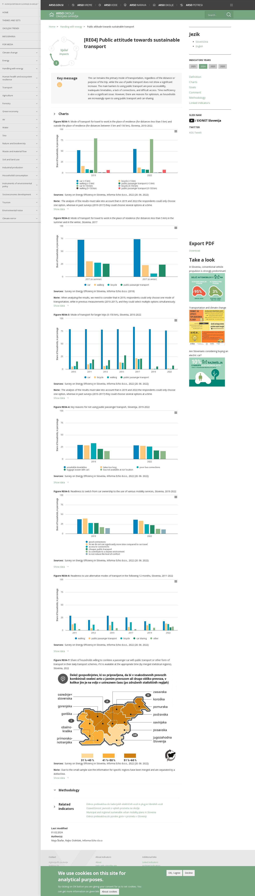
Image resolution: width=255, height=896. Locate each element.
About (98, 862)
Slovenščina (202, 41)
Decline (189, 873)
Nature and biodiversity (14, 143)
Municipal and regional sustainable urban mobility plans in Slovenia (121, 812)
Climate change (10, 52)
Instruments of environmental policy (17, 185)
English (199, 46)
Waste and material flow (14, 151)
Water (5, 127)
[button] (231, 5)
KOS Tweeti (195, 132)
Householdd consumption (15, 175)
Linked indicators (199, 103)
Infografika (8, 36)
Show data (59, 209)
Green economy (10, 111)
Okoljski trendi (10, 28)
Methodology (197, 97)
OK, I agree (174, 873)
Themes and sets (11, 20)
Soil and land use (11, 159)
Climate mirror (9, 218)
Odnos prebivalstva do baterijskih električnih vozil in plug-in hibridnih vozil (124, 804)
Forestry (6, 103)
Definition (195, 77)
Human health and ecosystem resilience (17, 78)
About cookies (109, 892)
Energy (5, 60)
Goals (192, 87)
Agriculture (7, 95)
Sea (4, 135)
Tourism (6, 202)
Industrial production (12, 167)
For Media (7, 44)
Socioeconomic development (16, 194)
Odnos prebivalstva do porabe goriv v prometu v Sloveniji (116, 816)
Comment (195, 92)
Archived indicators (151, 865)
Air (3, 119)
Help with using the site (106, 865)
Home (5, 12)
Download (194, 250)
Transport (7, 87)
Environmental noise (12, 210)
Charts (193, 82)
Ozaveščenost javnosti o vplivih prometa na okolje (113, 808)
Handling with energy (12, 68)
